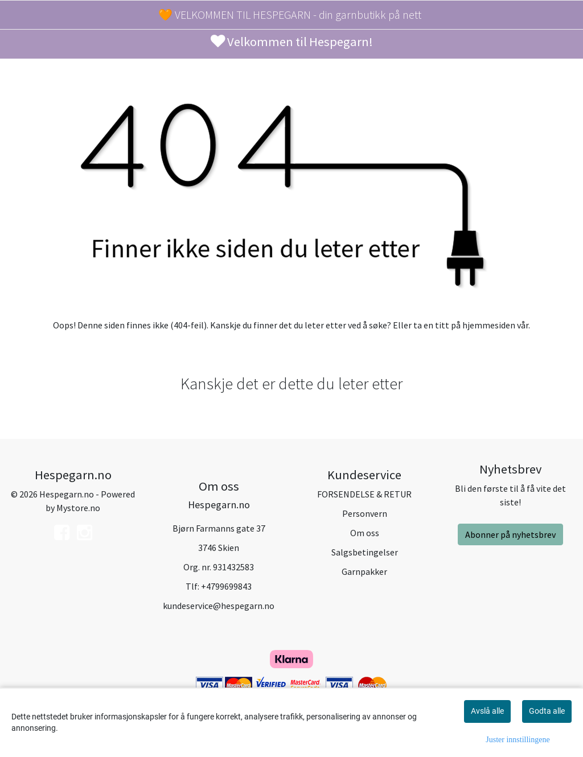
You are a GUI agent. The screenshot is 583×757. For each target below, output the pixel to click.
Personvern (364, 513)
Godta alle (547, 710)
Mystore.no (78, 507)
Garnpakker (364, 571)
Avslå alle (487, 710)
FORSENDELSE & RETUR (364, 494)
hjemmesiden (488, 325)
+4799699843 (226, 586)
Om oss (364, 532)
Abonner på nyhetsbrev (510, 534)
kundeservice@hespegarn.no (218, 605)
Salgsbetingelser (364, 552)
